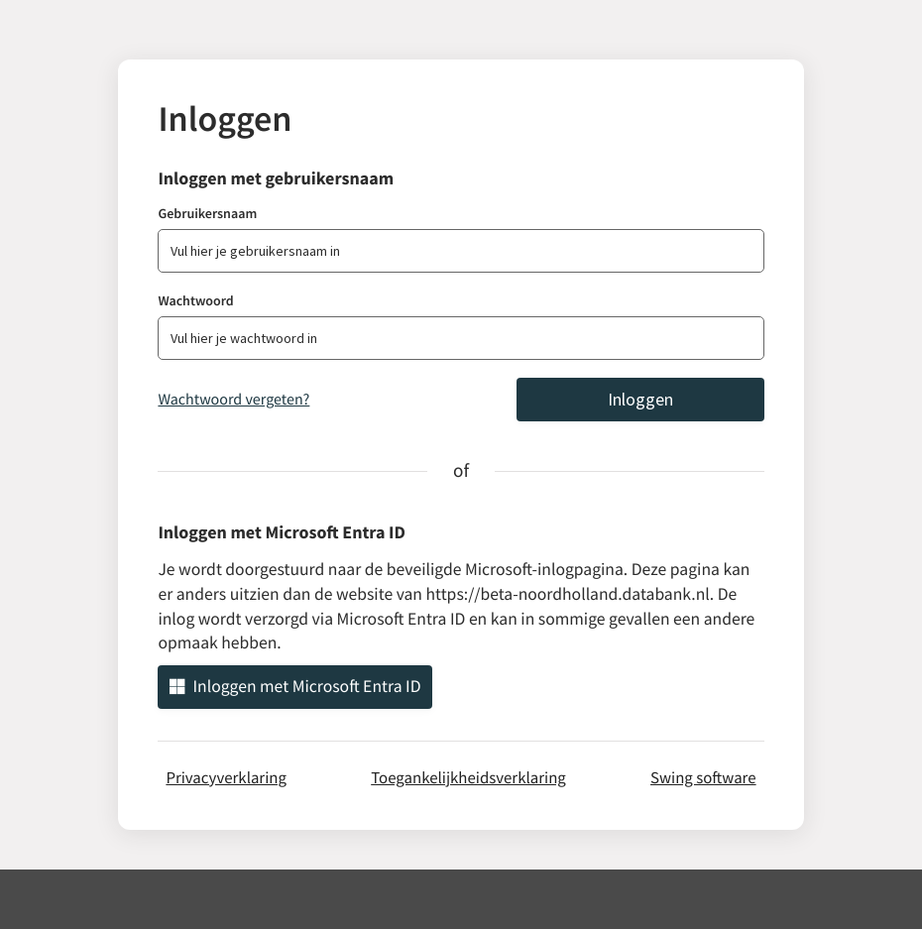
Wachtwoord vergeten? (233, 399)
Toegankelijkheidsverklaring (468, 777)
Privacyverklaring (226, 777)
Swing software (703, 777)
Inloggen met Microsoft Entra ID (295, 686)
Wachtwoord (195, 300)
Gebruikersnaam (207, 213)
